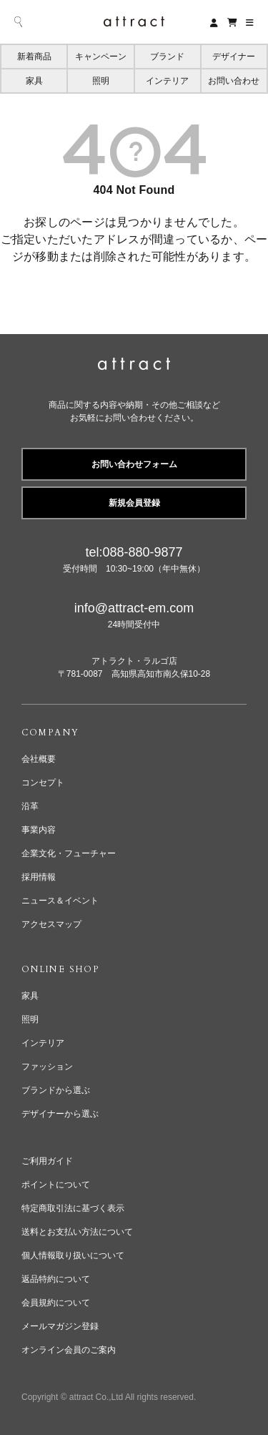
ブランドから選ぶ (55, 1090)
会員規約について (55, 1303)
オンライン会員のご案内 (68, 1350)
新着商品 (34, 57)
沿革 (30, 806)
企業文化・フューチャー (68, 853)
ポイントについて (55, 1185)
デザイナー (233, 57)
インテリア (167, 81)
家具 (34, 81)
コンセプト (42, 783)
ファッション (47, 1067)
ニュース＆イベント (60, 901)
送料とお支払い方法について (77, 1232)
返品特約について (55, 1279)
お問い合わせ (233, 81)
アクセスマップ (51, 924)
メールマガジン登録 (60, 1326)
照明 (100, 81)
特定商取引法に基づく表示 (72, 1208)
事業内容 (38, 830)
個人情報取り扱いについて (72, 1255)
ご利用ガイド (47, 1161)
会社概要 (38, 759)
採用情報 (38, 877)
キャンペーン (100, 57)
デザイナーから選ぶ (60, 1114)
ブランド (167, 57)
